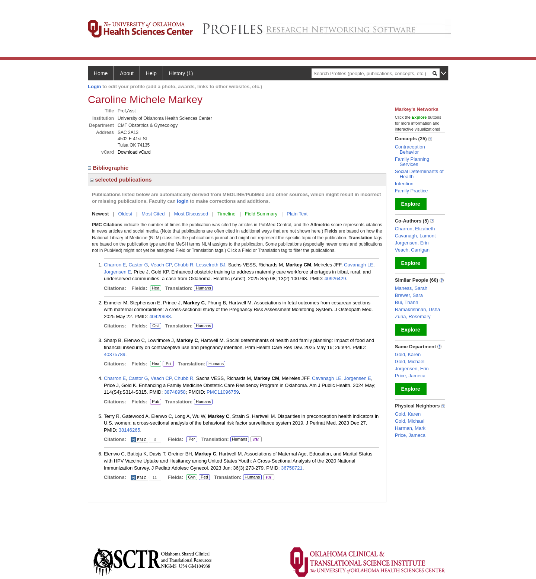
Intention (404, 183)
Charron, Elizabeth (415, 228)
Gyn (191, 477)
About (127, 73)
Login (94, 86)
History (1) (181, 73)
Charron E (115, 265)
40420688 (160, 316)
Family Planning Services (412, 161)
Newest (100, 214)
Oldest (125, 214)
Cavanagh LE (358, 265)
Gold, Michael (409, 361)
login (182, 201)
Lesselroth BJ (211, 265)
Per (191, 439)
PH (256, 439)
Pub (155, 401)
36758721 (292, 468)
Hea (155, 288)
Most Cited (153, 214)
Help (151, 73)
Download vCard (134, 152)
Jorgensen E (117, 272)
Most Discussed (191, 214)
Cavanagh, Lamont (415, 236)
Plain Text (297, 214)
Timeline (226, 214)
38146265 (129, 430)
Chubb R (183, 265)
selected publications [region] (121, 179)
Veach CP (161, 265)
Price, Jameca (410, 375)
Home (101, 73)
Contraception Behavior (410, 149)
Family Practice (411, 190)
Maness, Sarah (411, 288)
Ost (155, 326)
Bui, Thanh (406, 302)
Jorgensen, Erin (412, 243)
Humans (203, 288)
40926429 (335, 278)
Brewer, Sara (409, 295)
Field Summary (261, 214)
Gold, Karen (408, 354)
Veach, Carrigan (412, 250)
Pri (168, 364)
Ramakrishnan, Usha (417, 309)
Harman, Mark (410, 428)
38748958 (175, 392)
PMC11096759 (223, 392)
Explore (410, 204)
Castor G (138, 265)
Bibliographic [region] (109, 167)
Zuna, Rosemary (413, 316)
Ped (203, 477)
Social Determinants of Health (419, 174)
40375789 (114, 354)
